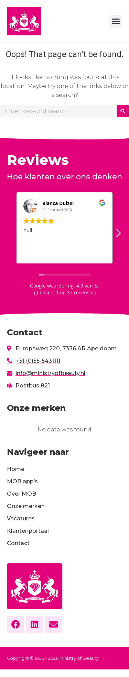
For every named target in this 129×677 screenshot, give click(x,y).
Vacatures (21, 518)
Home (15, 469)
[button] (115, 21)
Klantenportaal (28, 531)
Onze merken (26, 506)
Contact (18, 543)
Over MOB (21, 493)
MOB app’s (22, 481)
